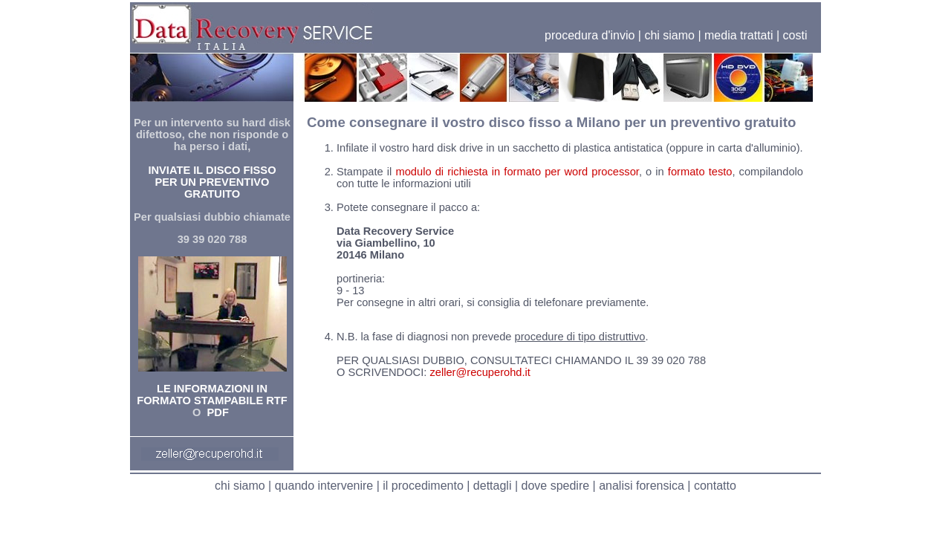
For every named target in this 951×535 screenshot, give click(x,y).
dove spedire (556, 485)
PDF (216, 412)
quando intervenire (324, 485)
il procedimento (423, 485)
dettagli (492, 485)
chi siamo (669, 35)
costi (795, 35)
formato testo (700, 172)
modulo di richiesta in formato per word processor (516, 172)
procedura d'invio (589, 35)
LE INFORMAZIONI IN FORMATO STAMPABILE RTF (212, 394)
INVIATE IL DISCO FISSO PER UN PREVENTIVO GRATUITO (212, 182)
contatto (715, 485)
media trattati (738, 35)
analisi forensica (641, 485)
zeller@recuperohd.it (479, 372)
